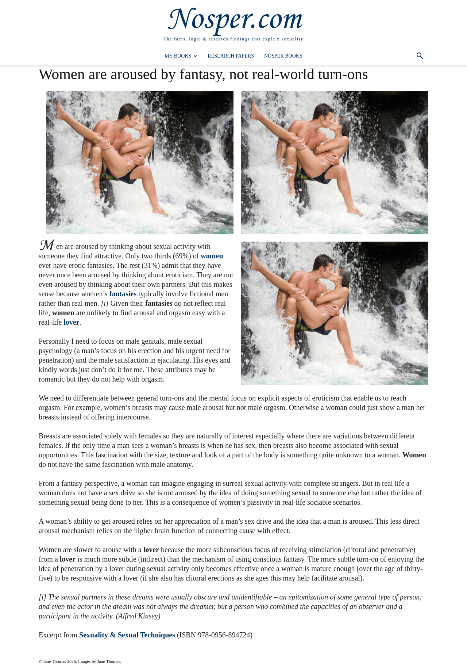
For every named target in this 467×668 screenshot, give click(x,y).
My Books (181, 56)
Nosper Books (283, 56)
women (212, 256)
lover (71, 322)
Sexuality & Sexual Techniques (127, 635)
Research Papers (231, 56)
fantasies (122, 294)
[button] (419, 56)
